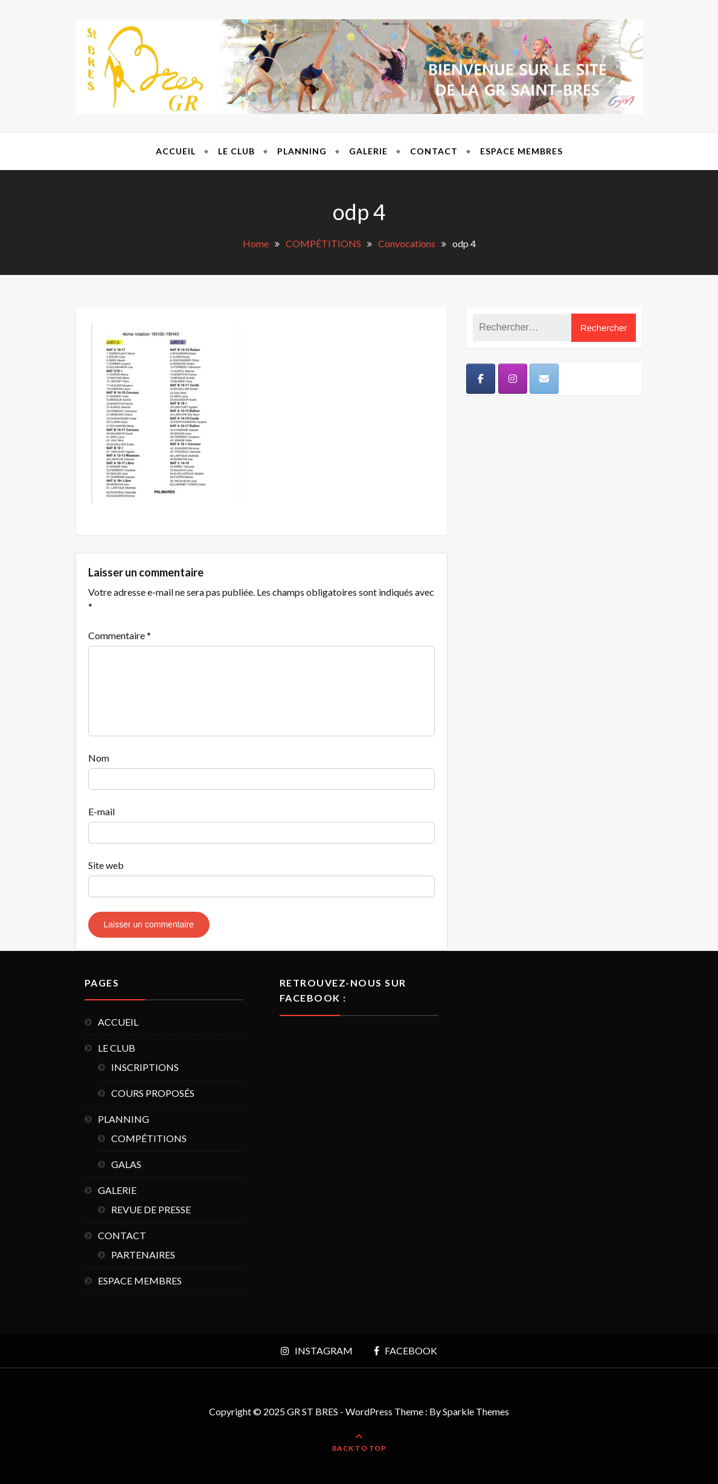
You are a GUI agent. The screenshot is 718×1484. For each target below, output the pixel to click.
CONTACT (434, 151)
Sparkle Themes (476, 1411)
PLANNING (302, 151)
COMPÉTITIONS (149, 1138)
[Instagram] (512, 379)
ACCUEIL (176, 151)
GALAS (126, 1164)
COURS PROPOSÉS (152, 1093)
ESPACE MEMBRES (521, 151)
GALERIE (368, 151)
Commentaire (119, 635)
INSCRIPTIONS (145, 1067)
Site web (106, 865)
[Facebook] (480, 379)
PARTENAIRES (143, 1254)
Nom (98, 757)
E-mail (101, 811)
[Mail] (544, 379)
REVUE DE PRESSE (151, 1209)
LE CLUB (236, 151)
